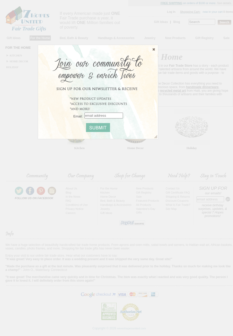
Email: (78, 116)
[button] (153, 49)
